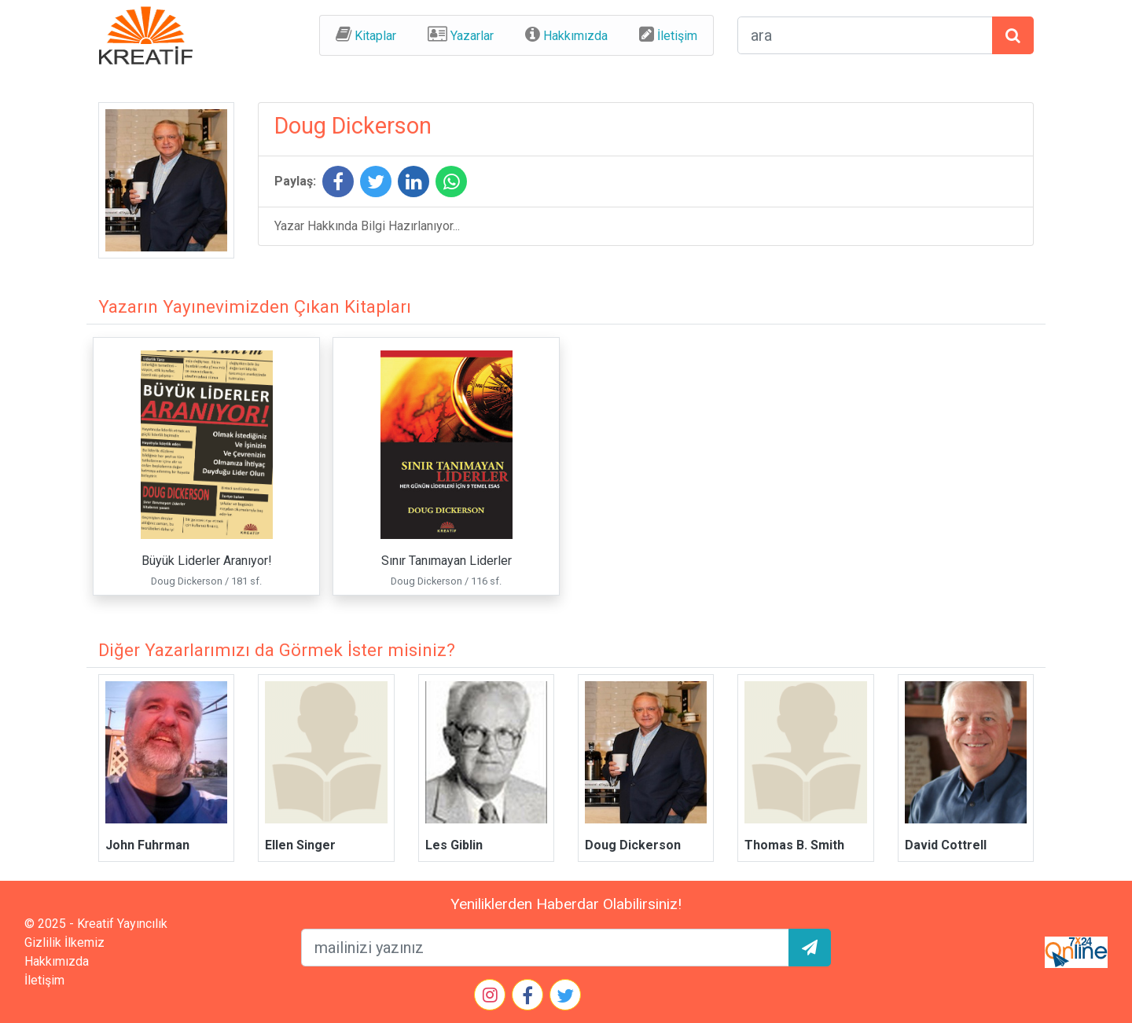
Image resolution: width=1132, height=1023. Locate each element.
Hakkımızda (575, 35)
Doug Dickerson (633, 845)
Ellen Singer (300, 845)
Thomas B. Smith (794, 845)
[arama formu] (865, 35)
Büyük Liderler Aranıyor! (207, 560)
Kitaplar (375, 35)
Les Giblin (454, 845)
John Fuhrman (147, 845)
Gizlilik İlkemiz (64, 942)
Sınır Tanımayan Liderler (446, 560)
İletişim (677, 35)
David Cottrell (946, 845)
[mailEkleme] (545, 947)
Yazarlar (472, 35)
